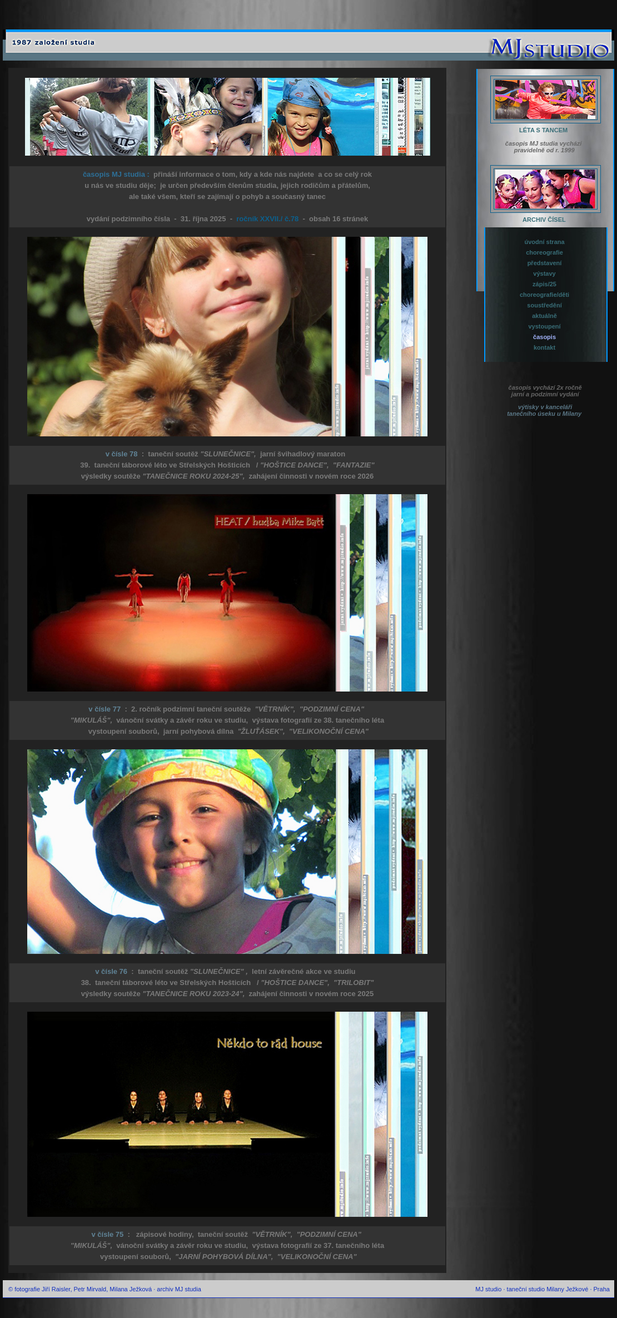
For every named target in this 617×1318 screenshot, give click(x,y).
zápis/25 (543, 284)
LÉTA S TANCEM (540, 130)
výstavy (543, 273)
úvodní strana (543, 241)
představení (544, 263)
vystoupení (543, 326)
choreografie (543, 252)
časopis (543, 337)
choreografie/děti (543, 294)
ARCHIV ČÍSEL (540, 219)
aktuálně (543, 315)
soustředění (543, 305)
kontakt (543, 347)
